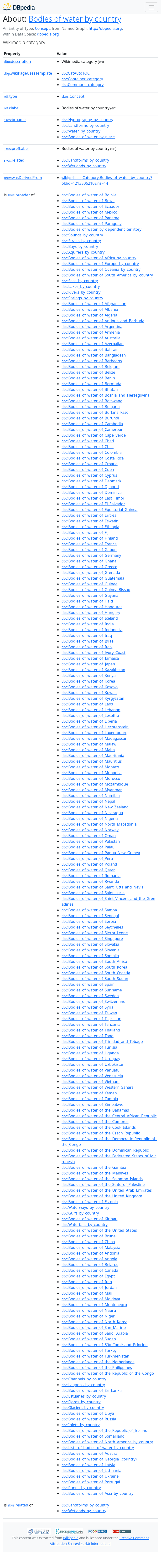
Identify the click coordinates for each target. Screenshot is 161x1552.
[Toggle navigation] (151, 7)
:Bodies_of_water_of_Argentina (92, 326)
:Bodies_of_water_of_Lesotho (90, 715)
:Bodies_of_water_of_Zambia (90, 1098)
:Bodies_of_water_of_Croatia (90, 463)
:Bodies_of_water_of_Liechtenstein (95, 727)
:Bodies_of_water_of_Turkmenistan (95, 1356)
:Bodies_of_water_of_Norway (90, 829)
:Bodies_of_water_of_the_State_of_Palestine (103, 1184)
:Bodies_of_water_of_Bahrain (90, 349)
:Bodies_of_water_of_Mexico (89, 212)
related (14, 160)
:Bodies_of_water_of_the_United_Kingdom (102, 1196)
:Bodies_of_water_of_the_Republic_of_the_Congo (108, 1373)
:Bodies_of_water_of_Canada (90, 1270)
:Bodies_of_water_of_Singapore (92, 938)
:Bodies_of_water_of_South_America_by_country (107, 275)
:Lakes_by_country (81, 286)
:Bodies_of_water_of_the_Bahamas (95, 1110)
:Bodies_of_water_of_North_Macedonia (99, 824)
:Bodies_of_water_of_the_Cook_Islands (99, 1127)
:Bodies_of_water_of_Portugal (91, 1482)
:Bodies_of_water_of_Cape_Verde (94, 435)
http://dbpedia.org (105, 28)
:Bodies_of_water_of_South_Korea (94, 967)
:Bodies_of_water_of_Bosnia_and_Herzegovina (106, 395)
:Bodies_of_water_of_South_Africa (94, 961)
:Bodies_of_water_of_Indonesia (92, 629)
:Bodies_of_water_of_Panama (90, 217)
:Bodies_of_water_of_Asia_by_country (97, 1493)
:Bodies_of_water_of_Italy (87, 646)
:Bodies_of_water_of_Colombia (92, 452)
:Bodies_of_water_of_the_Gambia (94, 1167)
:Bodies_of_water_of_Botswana (92, 400)
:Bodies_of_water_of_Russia (89, 1419)
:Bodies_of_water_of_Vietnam (90, 1081)
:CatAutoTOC (76, 73)
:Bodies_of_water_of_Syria (87, 1007)
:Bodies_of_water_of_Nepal (88, 801)
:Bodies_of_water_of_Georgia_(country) (99, 1459)
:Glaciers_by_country (83, 1407)
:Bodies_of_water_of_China (88, 1241)
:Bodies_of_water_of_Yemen (89, 1093)
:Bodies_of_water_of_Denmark (91, 481)
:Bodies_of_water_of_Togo (88, 1035)
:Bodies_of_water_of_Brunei (89, 1236)
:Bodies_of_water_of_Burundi (90, 418)
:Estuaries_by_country (84, 1396)
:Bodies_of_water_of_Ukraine (90, 1476)
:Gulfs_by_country (80, 1213)
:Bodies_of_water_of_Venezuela (92, 1075)
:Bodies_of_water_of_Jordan (89, 1287)
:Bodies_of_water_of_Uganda (90, 1053)
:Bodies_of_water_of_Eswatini (90, 521)
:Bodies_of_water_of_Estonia (90, 1201)
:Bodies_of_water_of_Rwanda (90, 881)
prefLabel (16, 148)
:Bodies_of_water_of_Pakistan (91, 841)
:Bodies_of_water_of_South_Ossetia (96, 972)
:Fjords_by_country (81, 1401)
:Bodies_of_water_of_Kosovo (90, 686)
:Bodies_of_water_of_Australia (91, 338)
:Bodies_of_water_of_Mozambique (95, 784)
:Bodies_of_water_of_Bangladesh (94, 355)
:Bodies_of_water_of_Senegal (90, 915)
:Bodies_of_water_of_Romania (91, 875)
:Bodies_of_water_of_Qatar (88, 870)
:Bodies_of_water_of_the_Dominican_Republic (105, 1150)
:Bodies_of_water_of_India (88, 624)
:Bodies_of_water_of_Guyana (90, 595)
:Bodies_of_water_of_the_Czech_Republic (101, 1133)
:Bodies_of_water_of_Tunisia (89, 1047)
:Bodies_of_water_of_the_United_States (99, 1230)
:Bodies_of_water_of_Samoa (89, 910)
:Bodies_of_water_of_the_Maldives (95, 1173)
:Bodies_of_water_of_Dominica (92, 492)
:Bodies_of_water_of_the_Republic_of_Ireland (104, 1430)
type (10, 96)
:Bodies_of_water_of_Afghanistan (94, 303)
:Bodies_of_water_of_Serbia (89, 921)
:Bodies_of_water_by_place (88, 136)
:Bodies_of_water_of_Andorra (90, 1253)
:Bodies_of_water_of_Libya (88, 1413)
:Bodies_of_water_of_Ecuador (90, 206)
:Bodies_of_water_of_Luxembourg (95, 732)
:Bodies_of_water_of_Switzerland (93, 1001)
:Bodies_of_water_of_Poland (89, 864)
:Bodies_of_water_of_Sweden (90, 995)
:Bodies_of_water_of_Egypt (88, 1276)
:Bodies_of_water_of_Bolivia (89, 195)
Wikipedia (70, 1538)
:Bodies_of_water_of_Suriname (92, 990)
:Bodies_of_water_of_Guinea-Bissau (96, 589)
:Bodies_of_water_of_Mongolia (92, 772)
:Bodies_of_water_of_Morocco (91, 778)
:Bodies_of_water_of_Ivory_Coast (93, 652)
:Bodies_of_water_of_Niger (88, 1316)
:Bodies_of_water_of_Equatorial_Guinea (99, 509)
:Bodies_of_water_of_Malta (88, 749)
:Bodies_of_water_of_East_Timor (93, 498)
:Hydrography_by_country (87, 119)
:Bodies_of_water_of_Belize (88, 372)
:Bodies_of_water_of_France (89, 543)
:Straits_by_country (81, 240)
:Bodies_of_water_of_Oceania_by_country (101, 269)
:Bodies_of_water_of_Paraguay (92, 223)
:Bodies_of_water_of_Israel (88, 641)
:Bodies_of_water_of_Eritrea (89, 515)
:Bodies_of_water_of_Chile (88, 446)
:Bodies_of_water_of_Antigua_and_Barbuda (103, 320)
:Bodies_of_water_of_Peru (87, 858)
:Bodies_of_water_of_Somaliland (93, 1436)
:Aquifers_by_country (83, 252)
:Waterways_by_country (85, 1207)
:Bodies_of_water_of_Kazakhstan (93, 669)
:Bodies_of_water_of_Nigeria (90, 818)
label (12, 108)
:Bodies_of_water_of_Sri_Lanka (92, 1390)
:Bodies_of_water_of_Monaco (90, 767)
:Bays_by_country (80, 246)
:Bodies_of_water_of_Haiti (87, 601)
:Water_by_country (81, 131)
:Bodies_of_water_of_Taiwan (89, 1013)
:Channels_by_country (84, 1379)
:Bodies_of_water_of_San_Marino (94, 1327)
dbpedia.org (48, 34)
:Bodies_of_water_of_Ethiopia (90, 526)
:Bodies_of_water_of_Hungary (91, 612)
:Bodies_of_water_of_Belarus (90, 1264)
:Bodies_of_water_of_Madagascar (94, 738)
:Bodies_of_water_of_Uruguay (91, 1058)
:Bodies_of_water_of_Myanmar (92, 789)
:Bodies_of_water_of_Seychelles (92, 927)
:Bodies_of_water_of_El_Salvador (93, 503)
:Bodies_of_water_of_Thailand (91, 1030)
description (17, 61)
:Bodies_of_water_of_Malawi (89, 744)
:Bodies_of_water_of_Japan (88, 664)
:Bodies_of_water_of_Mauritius (92, 761)
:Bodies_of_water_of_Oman (89, 835)
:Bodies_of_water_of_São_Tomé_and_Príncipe (105, 1344)
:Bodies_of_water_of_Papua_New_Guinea (101, 852)
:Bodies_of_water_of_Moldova (91, 1299)
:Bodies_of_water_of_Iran (87, 1281)
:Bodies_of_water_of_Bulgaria (91, 406)
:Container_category (82, 79)
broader (15, 119)
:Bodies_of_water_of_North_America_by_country (107, 1442)
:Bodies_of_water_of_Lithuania (91, 1470)
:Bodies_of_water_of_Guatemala (93, 578)
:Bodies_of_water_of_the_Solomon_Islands (102, 1178)
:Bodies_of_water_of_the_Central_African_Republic (109, 1115)
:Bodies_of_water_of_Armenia (91, 332)
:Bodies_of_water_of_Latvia (88, 1464)
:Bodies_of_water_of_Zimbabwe (92, 1104)
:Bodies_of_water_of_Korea (88, 681)
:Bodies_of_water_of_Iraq (87, 635)
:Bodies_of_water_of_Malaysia (91, 1247)
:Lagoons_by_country (83, 1384)
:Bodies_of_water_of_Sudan (89, 1339)
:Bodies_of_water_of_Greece (89, 566)
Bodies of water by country (75, 19)
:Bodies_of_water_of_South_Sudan (95, 978)
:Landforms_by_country (85, 125)
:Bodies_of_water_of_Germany (91, 555)
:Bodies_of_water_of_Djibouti (90, 486)
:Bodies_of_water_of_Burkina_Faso (95, 412)
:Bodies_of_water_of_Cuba (88, 469)
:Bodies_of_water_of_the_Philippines (97, 1367)
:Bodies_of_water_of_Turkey (89, 1350)
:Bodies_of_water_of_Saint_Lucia (93, 892)
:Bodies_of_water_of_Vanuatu (90, 1070)
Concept (42, 28)
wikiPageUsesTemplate (28, 73)
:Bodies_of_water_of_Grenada (91, 572)
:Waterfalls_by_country (85, 1224)
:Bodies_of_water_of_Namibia (91, 795)
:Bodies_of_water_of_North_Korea (94, 1321)
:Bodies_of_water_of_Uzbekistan (93, 1064)
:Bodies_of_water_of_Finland (90, 538)
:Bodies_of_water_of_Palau (88, 847)
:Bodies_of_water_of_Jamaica (90, 658)
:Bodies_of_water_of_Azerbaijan (93, 343)
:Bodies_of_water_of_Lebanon (91, 709)
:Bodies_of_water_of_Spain (88, 984)
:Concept (73, 96)
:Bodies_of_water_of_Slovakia (90, 944)
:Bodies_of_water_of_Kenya (89, 675)
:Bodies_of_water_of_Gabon (89, 549)
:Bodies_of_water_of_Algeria (89, 315)
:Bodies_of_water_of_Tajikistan (91, 1018)
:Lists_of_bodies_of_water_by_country (98, 1447)
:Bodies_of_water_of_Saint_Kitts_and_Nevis (102, 887)
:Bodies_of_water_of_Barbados (92, 360)
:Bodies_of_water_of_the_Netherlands (98, 1361)
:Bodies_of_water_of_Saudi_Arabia (95, 1333)
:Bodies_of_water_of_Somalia (90, 955)
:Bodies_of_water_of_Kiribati (89, 1218)
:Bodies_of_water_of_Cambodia (92, 423)
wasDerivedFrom (23, 177)
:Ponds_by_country (81, 1487)
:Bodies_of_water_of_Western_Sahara (98, 1087)
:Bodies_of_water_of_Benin (88, 378)
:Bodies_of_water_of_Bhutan (90, 389)
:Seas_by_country (80, 280)
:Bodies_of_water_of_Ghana (89, 561)
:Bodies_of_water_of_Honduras (92, 606)
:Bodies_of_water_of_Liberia (89, 721)
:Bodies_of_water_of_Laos (87, 704)
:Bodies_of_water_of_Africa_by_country (99, 257)
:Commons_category (83, 84)
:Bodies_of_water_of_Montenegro (94, 1304)
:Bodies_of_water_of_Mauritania (93, 755)
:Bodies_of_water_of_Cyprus (89, 475)
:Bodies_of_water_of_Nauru (89, 1310)
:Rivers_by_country (81, 292)
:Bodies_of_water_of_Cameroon (92, 429)
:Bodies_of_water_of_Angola (89, 1258)
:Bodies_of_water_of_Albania (90, 309)
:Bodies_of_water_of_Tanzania (91, 1024)
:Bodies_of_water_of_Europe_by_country (100, 263)
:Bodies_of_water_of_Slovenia (90, 950)
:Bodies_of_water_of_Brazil (88, 200)
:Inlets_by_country (81, 1424)
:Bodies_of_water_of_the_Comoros (95, 1121)
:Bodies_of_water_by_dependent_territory (101, 229)
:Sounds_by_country (82, 235)
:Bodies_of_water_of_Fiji (85, 532)
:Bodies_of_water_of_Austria (89, 1453)
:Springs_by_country (82, 298)
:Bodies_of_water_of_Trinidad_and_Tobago (102, 1041)
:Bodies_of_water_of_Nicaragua (92, 812)
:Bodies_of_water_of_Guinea (89, 584)
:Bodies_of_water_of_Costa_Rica (93, 458)
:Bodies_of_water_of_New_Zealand (95, 807)
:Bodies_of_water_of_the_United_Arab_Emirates (107, 1190)
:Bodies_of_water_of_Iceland (90, 618)
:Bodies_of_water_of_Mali (87, 1293)
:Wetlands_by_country (84, 165)
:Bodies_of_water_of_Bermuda (91, 383)
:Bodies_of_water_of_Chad (88, 441)
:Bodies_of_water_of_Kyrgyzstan (93, 698)
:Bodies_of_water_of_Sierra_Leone (95, 932)
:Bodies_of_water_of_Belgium (90, 366)
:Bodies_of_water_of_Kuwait (89, 692)
